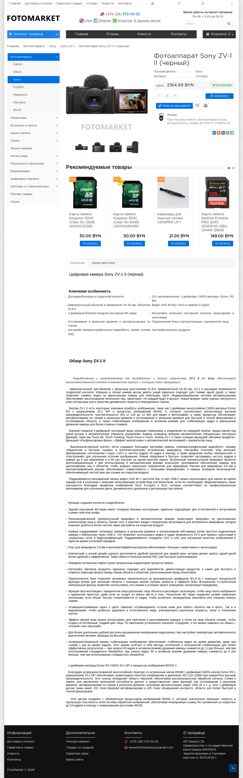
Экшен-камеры (21, 148)
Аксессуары (19, 156)
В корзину (220, 96)
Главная (15, 3)
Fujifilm (18, 87)
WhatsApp (125, 21)
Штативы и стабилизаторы (29, 186)
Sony (52, 46)
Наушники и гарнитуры (27, 164)
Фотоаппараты (34, 46)
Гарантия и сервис (69, 3)
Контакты (125, 3)
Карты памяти (20, 133)
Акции (15, 202)
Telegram (104, 21)
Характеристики (103, 263)
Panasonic (20, 95)
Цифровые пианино (24, 179)
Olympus (19, 102)
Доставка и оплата (38, 3)
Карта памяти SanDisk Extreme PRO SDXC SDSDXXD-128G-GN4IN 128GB (215, 222)
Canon (17, 64)
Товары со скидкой (80, 748)
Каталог (33, 33)
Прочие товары (21, 194)
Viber (88, 21)
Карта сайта (74, 760)
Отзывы (92, 3)
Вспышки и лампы (23, 125)
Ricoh (17, 110)
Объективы (18, 118)
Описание (77, 263)
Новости (108, 3)
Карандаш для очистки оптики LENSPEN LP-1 (170, 218)
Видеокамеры (20, 171)
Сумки (14, 141)
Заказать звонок (148, 21)
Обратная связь (77, 754)
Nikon (17, 72)
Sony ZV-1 (68, 46)
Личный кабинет (78, 741)
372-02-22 (122, 14)
